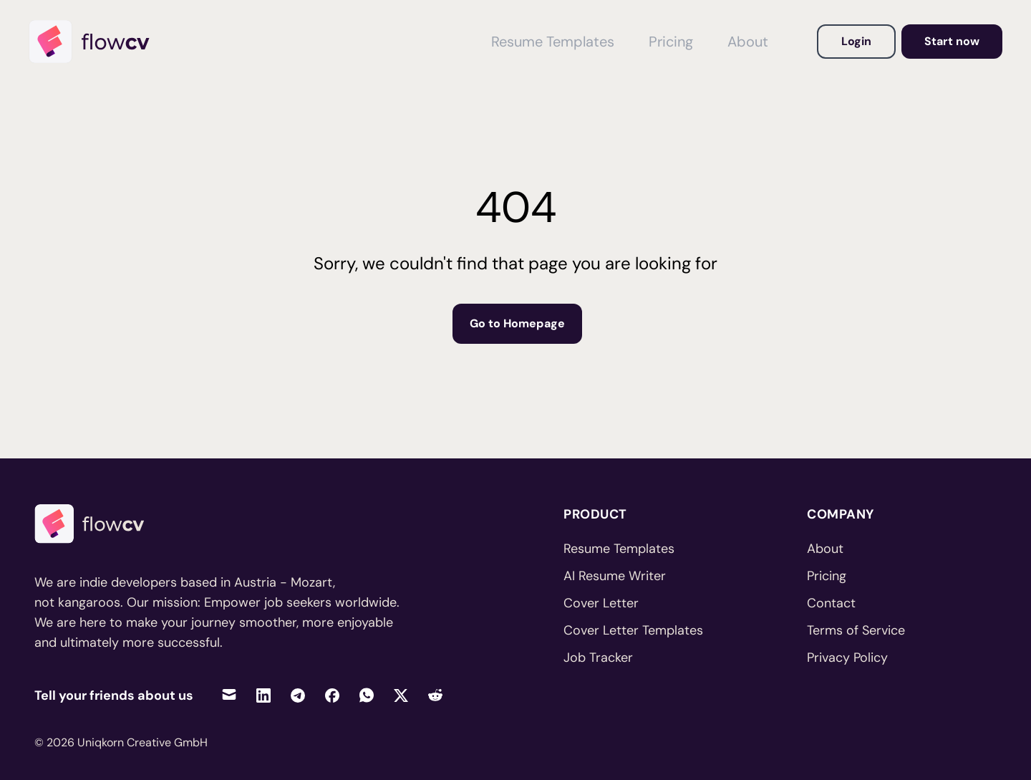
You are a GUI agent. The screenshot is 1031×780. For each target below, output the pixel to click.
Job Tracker (598, 657)
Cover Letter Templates (633, 630)
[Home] (96, 41)
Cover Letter (601, 603)
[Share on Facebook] (332, 695)
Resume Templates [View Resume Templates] (552, 41)
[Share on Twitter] (401, 695)
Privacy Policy (847, 657)
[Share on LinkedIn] (263, 695)
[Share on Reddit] (435, 695)
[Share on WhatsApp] (366, 695)
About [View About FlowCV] (747, 41)
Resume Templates (618, 548)
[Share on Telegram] (298, 695)
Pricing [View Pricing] (671, 41)
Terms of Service (856, 630)
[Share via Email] (229, 695)
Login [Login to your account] (856, 41)
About (825, 548)
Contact (831, 603)
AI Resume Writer (614, 575)
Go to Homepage (517, 323)
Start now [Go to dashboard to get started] (951, 41)
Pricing (826, 575)
